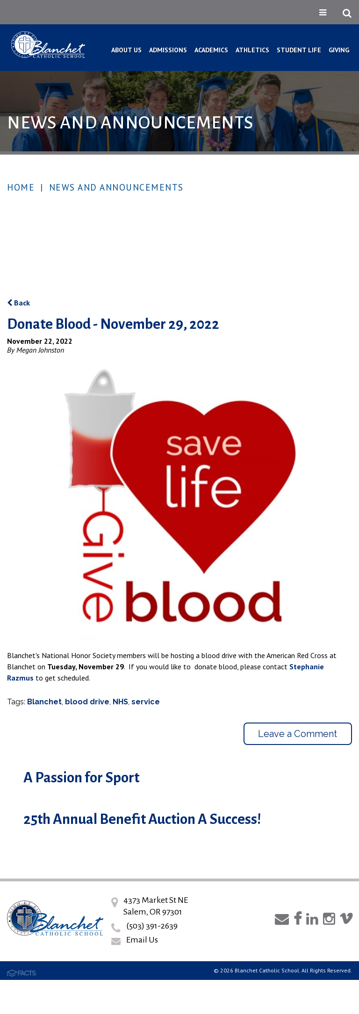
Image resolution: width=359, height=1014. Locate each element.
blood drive (87, 701)
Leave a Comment (297, 733)
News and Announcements (116, 187)
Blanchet (44, 701)
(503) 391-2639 (152, 925)
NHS (120, 701)
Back (18, 302)
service (145, 701)
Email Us (142, 939)
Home (21, 187)
